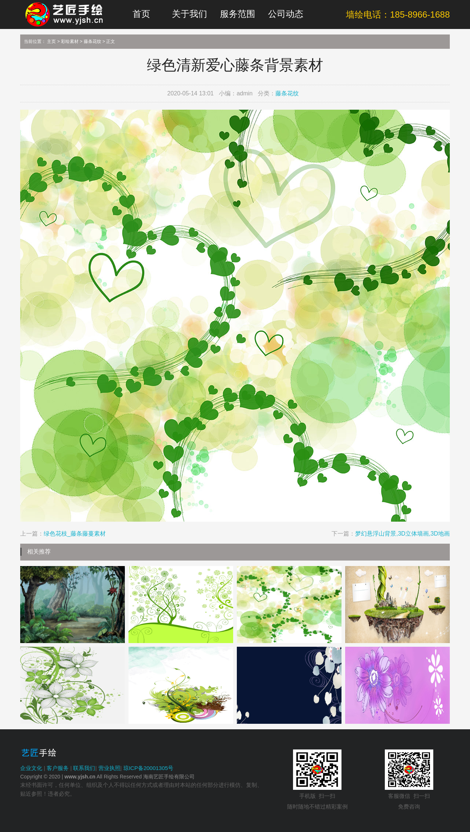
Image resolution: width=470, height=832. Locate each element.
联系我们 (84, 768)
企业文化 (31, 768)
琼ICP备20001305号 (148, 768)
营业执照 (109, 768)
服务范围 (237, 14)
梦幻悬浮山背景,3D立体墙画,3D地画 (402, 533)
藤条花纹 (92, 41)
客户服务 (58, 768)
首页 (141, 14)
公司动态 (285, 14)
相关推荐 (39, 551)
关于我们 (189, 14)
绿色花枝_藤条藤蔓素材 (75, 533)
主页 (51, 41)
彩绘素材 (70, 41)
